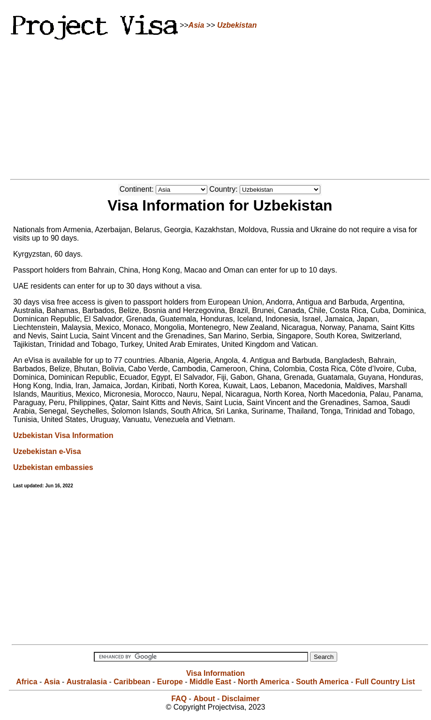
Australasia (87, 682)
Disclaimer (241, 699)
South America (322, 682)
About (204, 699)
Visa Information (215, 673)
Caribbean (131, 682)
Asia (196, 25)
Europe (170, 682)
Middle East (210, 682)
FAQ (179, 699)
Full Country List (385, 682)
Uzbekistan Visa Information (63, 435)
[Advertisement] (215, 108)
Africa (26, 682)
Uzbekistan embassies (53, 467)
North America (263, 682)
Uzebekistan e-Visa (47, 451)
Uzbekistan (237, 25)
